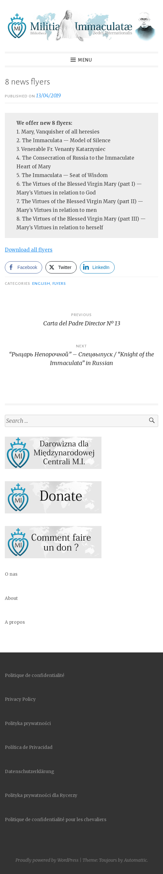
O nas (11, 574)
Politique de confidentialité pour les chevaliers (55, 819)
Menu (85, 60)
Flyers (59, 283)
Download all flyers (29, 250)
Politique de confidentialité (34, 675)
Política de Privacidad (29, 747)
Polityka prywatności (28, 723)
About (11, 598)
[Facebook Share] (23, 267)
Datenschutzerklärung (29, 771)
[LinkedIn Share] (97, 267)
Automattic (135, 860)
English (41, 283)
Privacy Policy (20, 699)
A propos (15, 622)
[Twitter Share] (60, 267)
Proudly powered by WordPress (47, 860)
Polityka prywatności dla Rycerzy (41, 795)
